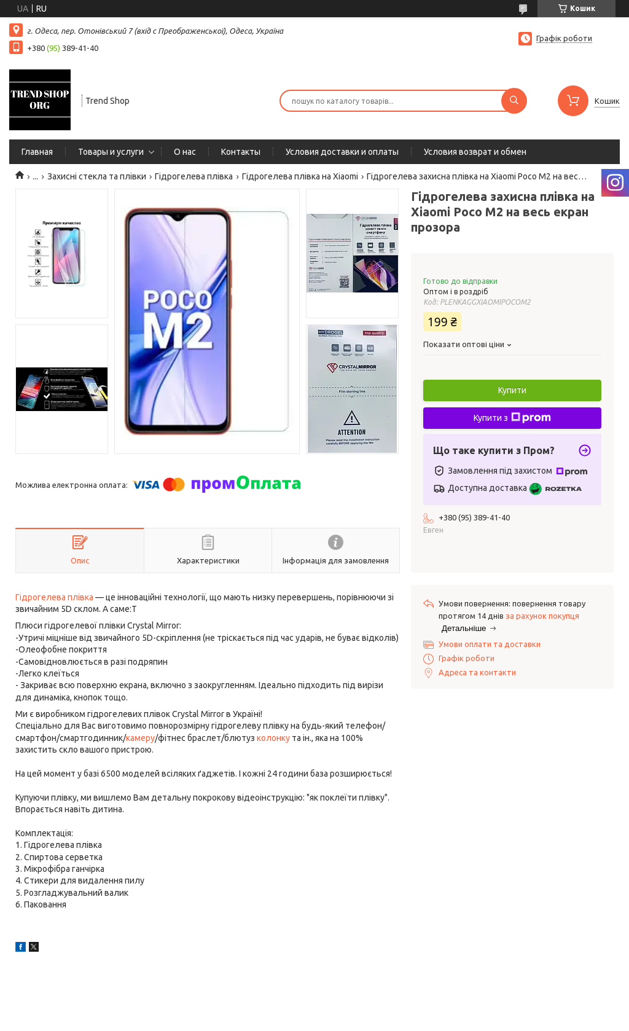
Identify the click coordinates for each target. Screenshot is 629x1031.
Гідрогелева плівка (194, 176)
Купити (512, 390)
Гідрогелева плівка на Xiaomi (300, 176)
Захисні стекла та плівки (96, 176)
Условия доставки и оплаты (342, 151)
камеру (140, 738)
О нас (185, 151)
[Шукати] (514, 101)
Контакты (240, 151)
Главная (37, 151)
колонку (273, 738)
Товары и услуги (111, 151)
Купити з (512, 417)
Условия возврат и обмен (475, 151)
